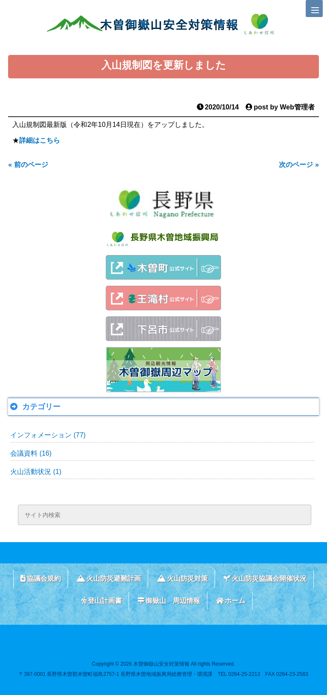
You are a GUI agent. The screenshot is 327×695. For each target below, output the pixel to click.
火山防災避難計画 (109, 578)
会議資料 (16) (31, 453)
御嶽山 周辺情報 (169, 600)
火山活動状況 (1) (35, 471)
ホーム (230, 600)
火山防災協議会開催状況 (265, 578)
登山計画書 (101, 600)
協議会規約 (40, 578)
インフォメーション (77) (48, 435)
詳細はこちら (39, 140)
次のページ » (298, 164)
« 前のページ (28, 164)
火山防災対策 (182, 578)
